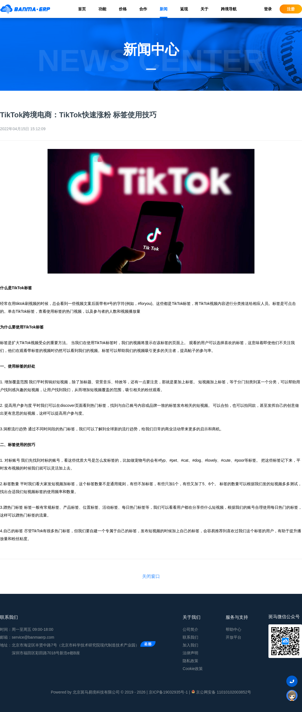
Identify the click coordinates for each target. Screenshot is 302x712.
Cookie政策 (193, 668)
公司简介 (190, 629)
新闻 (163, 9)
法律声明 (190, 653)
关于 (204, 9)
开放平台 (233, 637)
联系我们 (190, 637)
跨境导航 (229, 9)
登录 (268, 9)
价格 (123, 9)
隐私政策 (190, 661)
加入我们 (190, 645)
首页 (82, 9)
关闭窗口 (151, 576)
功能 (102, 9)
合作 (143, 9)
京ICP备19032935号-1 (168, 692)
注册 (291, 9)
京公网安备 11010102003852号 (221, 691)
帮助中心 (233, 629)
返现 (184, 9)
